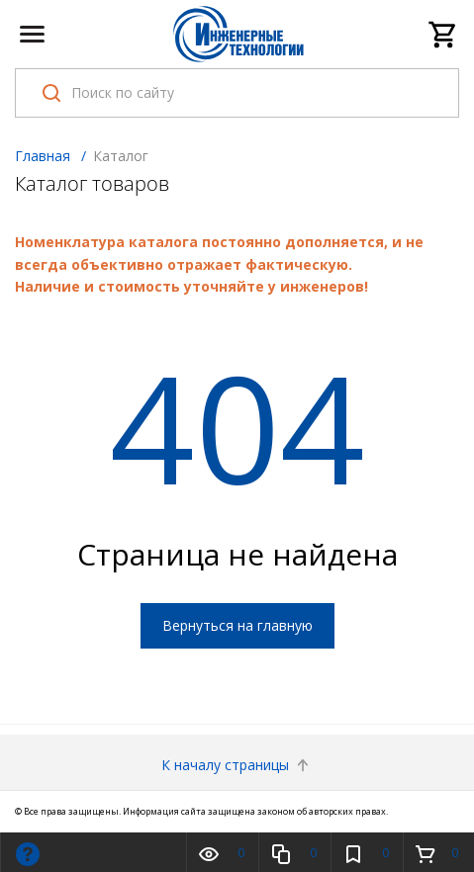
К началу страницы (237, 764)
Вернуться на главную (237, 625)
